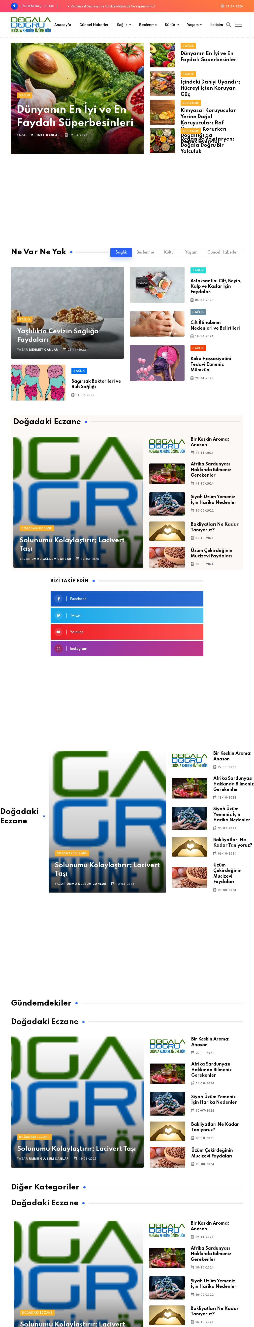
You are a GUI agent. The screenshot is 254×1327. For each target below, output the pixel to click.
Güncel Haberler (94, 25)
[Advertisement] (127, 197)
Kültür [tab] (169, 253)
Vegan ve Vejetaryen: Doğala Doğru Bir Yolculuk (207, 145)
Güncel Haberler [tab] (222, 253)
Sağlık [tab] (121, 253)
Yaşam (193, 25)
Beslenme (148, 25)
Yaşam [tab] (191, 253)
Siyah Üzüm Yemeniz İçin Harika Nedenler (231, 814)
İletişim (216, 25)
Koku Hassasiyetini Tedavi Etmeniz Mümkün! (210, 364)
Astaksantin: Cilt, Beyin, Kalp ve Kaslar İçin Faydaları (215, 286)
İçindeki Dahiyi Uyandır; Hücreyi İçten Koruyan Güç (211, 88)
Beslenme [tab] (145, 253)
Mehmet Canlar (45, 135)
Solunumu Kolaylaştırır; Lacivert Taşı (76, 1149)
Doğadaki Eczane (37, 528)
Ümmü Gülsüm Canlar (51, 559)
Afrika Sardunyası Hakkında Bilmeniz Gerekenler (211, 470)
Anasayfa (62, 25)
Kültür (170, 25)
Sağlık (122, 25)
